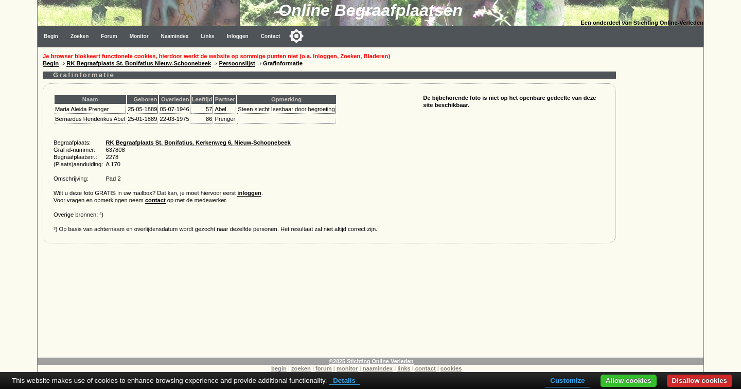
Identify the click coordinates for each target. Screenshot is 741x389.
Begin (51, 36)
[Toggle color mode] (296, 36)
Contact (270, 36)
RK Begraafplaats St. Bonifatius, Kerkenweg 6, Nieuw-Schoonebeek (197, 142)
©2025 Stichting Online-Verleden (371, 361)
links (404, 368)
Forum (109, 36)
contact (155, 200)
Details (344, 380)
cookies (451, 368)
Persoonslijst (237, 63)
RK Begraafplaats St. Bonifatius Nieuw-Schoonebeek (138, 63)
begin (279, 368)
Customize (567, 380)
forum (323, 368)
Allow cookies (628, 380)
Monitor (139, 36)
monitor (347, 368)
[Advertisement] (662, 201)
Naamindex (175, 36)
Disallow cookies (699, 380)
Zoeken (79, 36)
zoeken (301, 368)
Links (207, 36)
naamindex (378, 368)
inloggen (249, 193)
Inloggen (238, 36)
